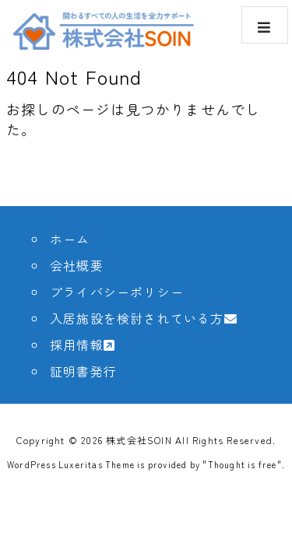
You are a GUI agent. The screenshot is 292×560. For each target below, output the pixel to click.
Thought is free (242, 464)
